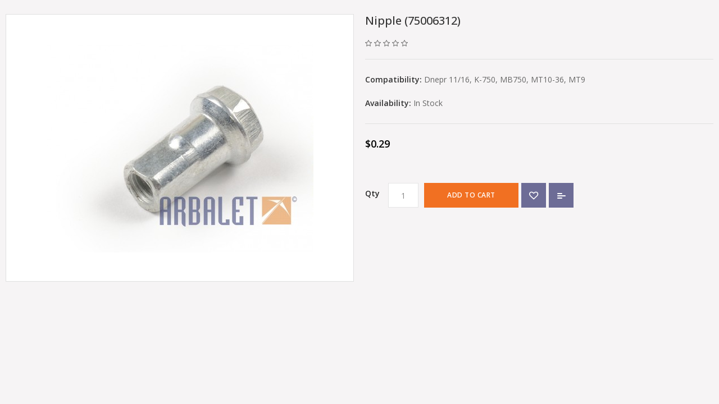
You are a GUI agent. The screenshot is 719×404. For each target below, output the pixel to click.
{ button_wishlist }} (533, 195)
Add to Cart (471, 195)
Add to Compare (561, 195)
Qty (372, 193)
